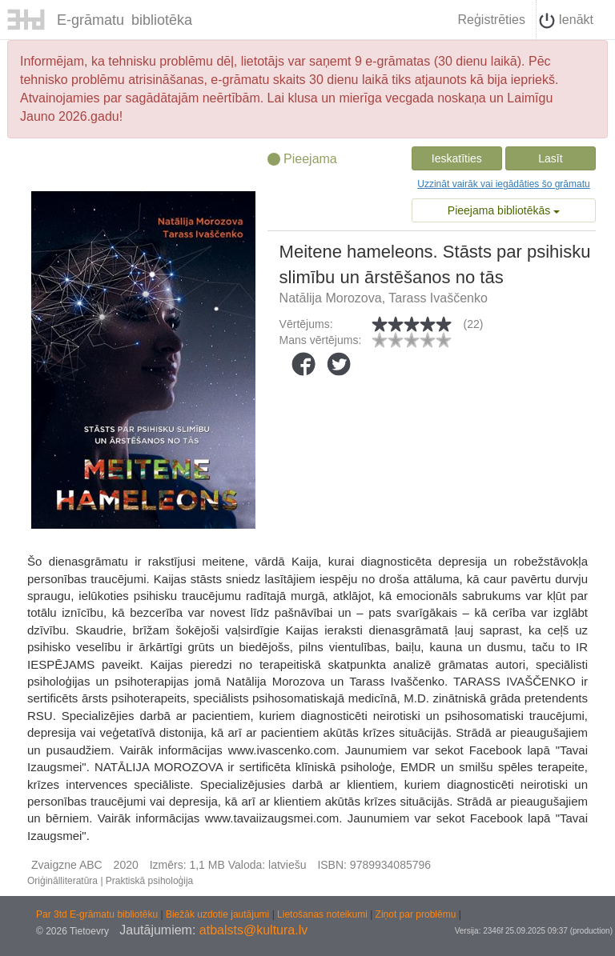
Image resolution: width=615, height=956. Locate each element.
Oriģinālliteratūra (62, 880)
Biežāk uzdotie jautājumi (219, 914)
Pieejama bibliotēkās (504, 210)
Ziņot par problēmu (416, 914)
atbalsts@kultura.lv (253, 930)
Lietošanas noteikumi (323, 914)
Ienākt (566, 21)
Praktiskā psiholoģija (149, 880)
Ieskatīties (457, 158)
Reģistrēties (491, 19)
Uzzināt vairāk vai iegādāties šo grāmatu (503, 184)
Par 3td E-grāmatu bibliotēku (98, 914)
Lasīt (550, 158)
